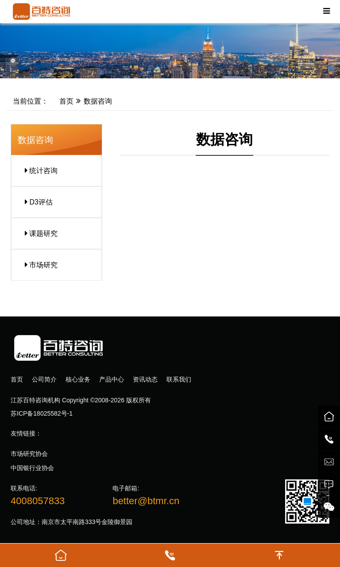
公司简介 (44, 379)
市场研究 (38, 265)
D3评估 (35, 202)
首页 (61, 101)
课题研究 (38, 233)
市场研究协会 (29, 453)
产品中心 (111, 379)
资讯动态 (145, 379)
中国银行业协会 (32, 467)
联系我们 (178, 379)
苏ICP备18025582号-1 (42, 413)
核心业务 (78, 379)
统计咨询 (38, 170)
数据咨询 (98, 101)
